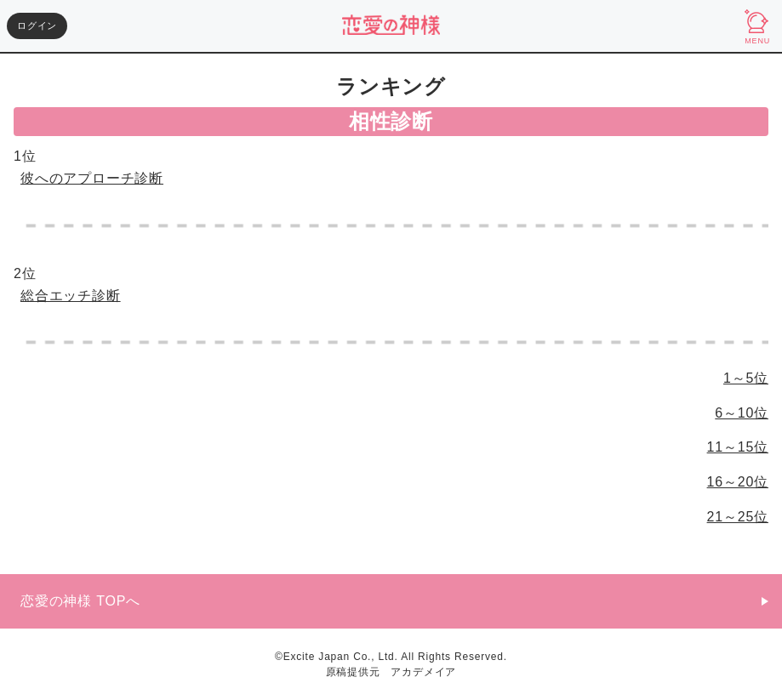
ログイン (37, 25)
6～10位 (741, 413)
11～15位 (737, 447)
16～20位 (737, 482)
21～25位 (737, 516)
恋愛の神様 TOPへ (80, 601)
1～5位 (745, 378)
